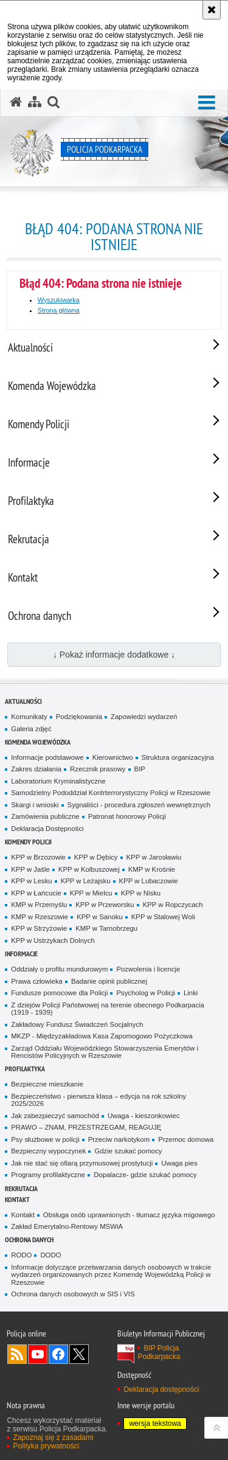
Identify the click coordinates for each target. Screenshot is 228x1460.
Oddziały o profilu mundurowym (59, 969)
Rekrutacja (21, 1188)
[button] (206, 103)
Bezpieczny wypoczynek (48, 1151)
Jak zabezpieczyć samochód (55, 1115)
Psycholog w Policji (145, 992)
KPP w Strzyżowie (39, 928)
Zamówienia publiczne (45, 816)
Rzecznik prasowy (98, 769)
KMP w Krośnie (151, 869)
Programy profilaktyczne (48, 1174)
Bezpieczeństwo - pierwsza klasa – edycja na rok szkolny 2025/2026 (98, 1100)
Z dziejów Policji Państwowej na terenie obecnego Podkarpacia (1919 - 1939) (107, 1009)
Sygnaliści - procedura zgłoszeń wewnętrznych (139, 804)
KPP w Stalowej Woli (163, 916)
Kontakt (17, 1199)
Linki (191, 992)
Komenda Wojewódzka (38, 741)
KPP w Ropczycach (173, 904)
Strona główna (59, 310)
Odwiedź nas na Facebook (58, 1354)
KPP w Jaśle (30, 869)
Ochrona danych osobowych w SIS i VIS (72, 1294)
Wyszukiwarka (59, 300)
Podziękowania (79, 716)
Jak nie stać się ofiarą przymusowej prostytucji (82, 1163)
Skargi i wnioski (34, 804)
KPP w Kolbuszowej (89, 869)
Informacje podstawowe (47, 757)
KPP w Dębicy (96, 857)
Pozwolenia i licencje (148, 969)
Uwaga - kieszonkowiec (144, 1115)
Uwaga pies (179, 1163)
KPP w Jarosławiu (154, 857)
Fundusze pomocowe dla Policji (59, 992)
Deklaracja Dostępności (47, 828)
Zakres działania (36, 769)
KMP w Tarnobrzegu (106, 928)
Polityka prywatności (46, 1446)
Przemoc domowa (185, 1139)
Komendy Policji (28, 841)
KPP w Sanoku (100, 916)
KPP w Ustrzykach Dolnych (52, 940)
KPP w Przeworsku (104, 904)
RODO (21, 1255)
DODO (50, 1255)
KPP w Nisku (141, 893)
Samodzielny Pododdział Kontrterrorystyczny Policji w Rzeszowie (110, 792)
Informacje (21, 953)
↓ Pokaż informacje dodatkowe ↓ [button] (114, 654)
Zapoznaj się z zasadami (53, 1437)
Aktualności (23, 701)
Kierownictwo (112, 757)
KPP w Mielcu (91, 893)
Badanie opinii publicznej (109, 981)
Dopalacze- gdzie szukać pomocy (145, 1174)
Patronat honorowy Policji (127, 816)
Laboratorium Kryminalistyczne (58, 781)
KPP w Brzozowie (38, 857)
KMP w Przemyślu (39, 904)
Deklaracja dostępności (161, 1389)
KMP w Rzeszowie (39, 916)
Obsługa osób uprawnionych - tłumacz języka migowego (129, 1214)
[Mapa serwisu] (34, 102)
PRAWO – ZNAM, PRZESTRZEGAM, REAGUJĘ (86, 1127)
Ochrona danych (29, 1239)
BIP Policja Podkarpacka (158, 1352)
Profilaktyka (25, 1068)
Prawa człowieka (37, 981)
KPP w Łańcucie (36, 893)
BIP (139, 769)
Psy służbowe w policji (45, 1139)
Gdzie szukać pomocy (128, 1151)
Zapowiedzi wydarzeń (144, 716)
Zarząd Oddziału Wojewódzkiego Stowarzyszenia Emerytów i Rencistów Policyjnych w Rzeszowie (104, 1052)
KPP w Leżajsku (86, 881)
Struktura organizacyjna (178, 757)
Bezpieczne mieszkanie (47, 1084)
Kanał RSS (17, 1354)
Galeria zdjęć (31, 728)
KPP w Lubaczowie (148, 881)
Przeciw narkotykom (119, 1139)
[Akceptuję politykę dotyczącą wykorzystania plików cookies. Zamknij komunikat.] (211, 9)
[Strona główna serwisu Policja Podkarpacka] (16, 102)
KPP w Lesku (31, 881)
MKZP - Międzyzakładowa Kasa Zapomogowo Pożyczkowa (101, 1036)
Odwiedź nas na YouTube (37, 1354)
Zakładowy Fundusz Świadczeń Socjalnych (77, 1024)
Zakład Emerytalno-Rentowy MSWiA (67, 1226)
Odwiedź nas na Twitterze (79, 1354)
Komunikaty (29, 716)
